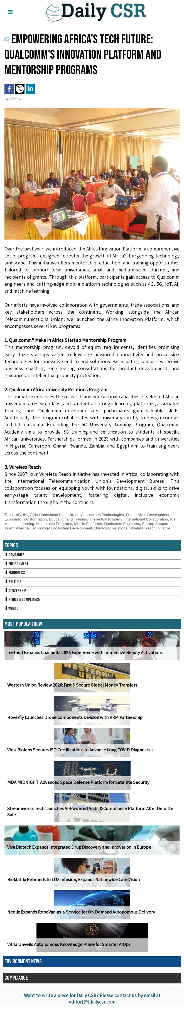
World (11, 613)
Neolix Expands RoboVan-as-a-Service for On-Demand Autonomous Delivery (78, 916)
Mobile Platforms (98, 523)
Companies (14, 559)
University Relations (131, 528)
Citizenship (15, 595)
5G (26, 514)
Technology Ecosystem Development (80, 528)
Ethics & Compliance (22, 604)
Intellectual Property (110, 519)
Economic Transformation (26, 519)
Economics (15, 577)
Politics (13, 586)
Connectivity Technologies (105, 514)
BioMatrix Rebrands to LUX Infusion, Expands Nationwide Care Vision (71, 884)
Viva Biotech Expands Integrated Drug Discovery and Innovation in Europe (76, 852)
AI (79, 514)
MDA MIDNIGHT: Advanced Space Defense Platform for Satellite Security (74, 787)
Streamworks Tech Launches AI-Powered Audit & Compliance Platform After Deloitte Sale (91, 819)
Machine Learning (27, 523)
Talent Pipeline (33, 528)
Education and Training (71, 519)
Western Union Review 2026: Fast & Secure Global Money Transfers (69, 689)
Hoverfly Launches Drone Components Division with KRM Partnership (72, 722)
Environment (16, 568)
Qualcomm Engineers (134, 523)
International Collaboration (152, 519)
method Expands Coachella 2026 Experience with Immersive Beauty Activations (82, 657)
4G (18, 514)
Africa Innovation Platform (52, 514)
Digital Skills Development (152, 514)
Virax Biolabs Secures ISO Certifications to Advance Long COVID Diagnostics (77, 754)
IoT (7, 523)
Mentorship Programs (63, 523)
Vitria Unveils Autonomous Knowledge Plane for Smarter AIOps (67, 949)
